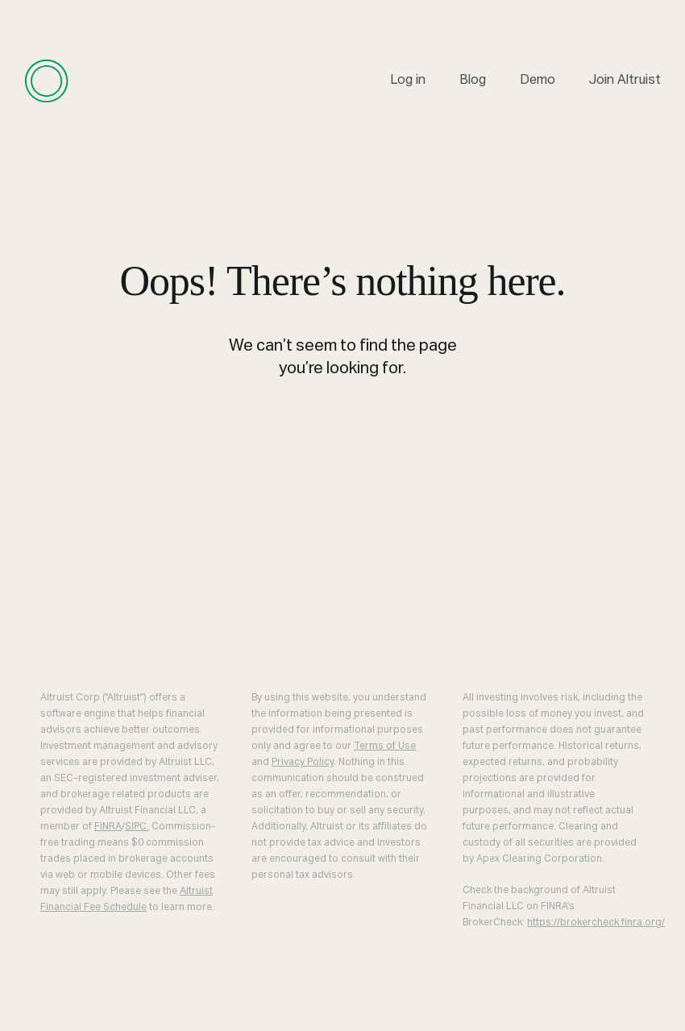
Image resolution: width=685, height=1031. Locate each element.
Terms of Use (385, 746)
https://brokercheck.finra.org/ (596, 923)
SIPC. (137, 827)
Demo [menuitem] (537, 80)
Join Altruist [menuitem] (625, 80)
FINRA (108, 827)
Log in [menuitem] (408, 80)
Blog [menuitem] (472, 80)
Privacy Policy (303, 762)
